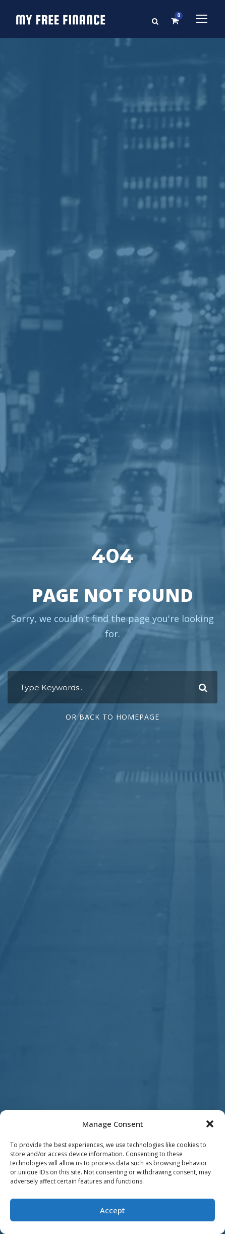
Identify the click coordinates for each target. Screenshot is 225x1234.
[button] (210, 1124)
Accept (112, 1210)
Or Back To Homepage (112, 717)
